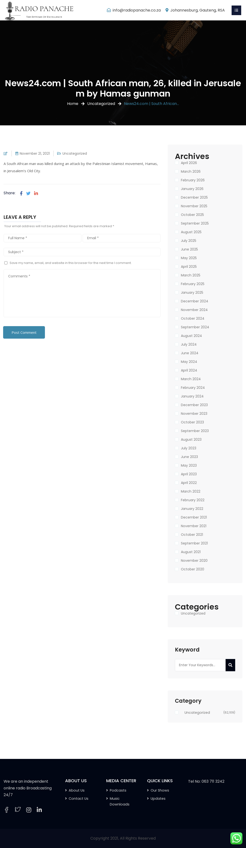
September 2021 (194, 543)
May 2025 (189, 258)
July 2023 (188, 448)
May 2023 (189, 465)
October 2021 (192, 534)
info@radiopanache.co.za (137, 10)
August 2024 (191, 335)
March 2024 (191, 379)
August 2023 (191, 439)
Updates (158, 798)
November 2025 (194, 206)
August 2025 (191, 232)
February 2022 (192, 500)
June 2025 (189, 249)
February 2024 (193, 387)
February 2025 (192, 283)
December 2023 (194, 405)
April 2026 (189, 162)
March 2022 (190, 491)
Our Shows (160, 790)
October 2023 (192, 422)
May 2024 (189, 361)
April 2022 (189, 482)
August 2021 (191, 551)
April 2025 (189, 266)
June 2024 (189, 353)
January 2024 (192, 396)
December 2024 (194, 301)
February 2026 (193, 180)
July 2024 (189, 344)
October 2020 (192, 569)
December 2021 (194, 517)
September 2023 (195, 430)
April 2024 (189, 370)
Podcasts (118, 790)
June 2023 (189, 456)
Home (72, 103)
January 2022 (192, 508)
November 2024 (194, 309)
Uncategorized (101, 103)
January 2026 (192, 188)
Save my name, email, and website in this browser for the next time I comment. (71, 263)
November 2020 (194, 560)
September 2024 (195, 327)
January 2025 (192, 292)
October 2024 (192, 318)
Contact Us (78, 798)
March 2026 (191, 171)
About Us (77, 790)
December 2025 (194, 197)
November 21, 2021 (35, 153)
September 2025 (195, 223)
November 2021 (193, 526)
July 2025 (188, 240)
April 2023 (189, 474)
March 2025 (190, 275)
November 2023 (194, 413)
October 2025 (192, 214)
